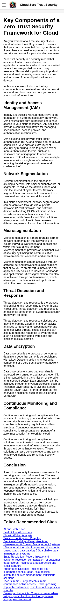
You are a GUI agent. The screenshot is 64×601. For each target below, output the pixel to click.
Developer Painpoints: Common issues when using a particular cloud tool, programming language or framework (30, 596)
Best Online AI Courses (17, 532)
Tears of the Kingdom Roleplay (22, 538)
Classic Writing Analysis (17, 535)
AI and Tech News (14, 529)
